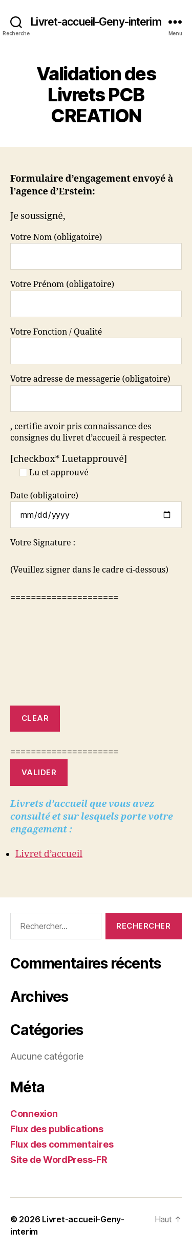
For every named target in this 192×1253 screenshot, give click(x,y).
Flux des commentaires (61, 1144)
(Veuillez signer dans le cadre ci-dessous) (89, 570)
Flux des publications (56, 1129)
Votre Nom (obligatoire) (96, 251)
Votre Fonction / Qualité (96, 345)
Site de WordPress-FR (59, 1159)
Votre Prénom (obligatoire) (96, 298)
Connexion (34, 1113)
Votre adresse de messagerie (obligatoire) (96, 392)
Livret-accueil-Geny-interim (96, 21)
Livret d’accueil (48, 854)
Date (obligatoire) (96, 509)
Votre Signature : (42, 543)
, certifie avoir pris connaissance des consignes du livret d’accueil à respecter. (88, 432)
